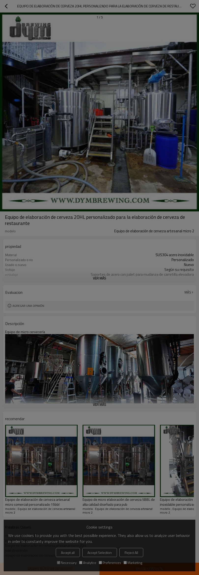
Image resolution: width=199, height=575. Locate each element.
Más (188, 292)
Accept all (68, 552)
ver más (99, 278)
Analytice (87, 562)
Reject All (131, 552)
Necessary (67, 562)
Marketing (133, 562)
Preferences (110, 562)
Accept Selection (99, 552)
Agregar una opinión (28, 305)
